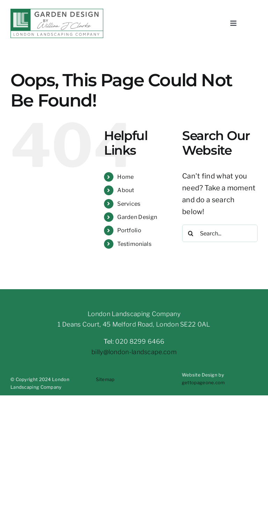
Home (125, 177)
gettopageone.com (203, 382)
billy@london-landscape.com (134, 352)
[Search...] (220, 233)
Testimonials (134, 244)
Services (128, 203)
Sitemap (105, 379)
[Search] (191, 233)
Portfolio (129, 230)
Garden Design (137, 217)
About (125, 190)
